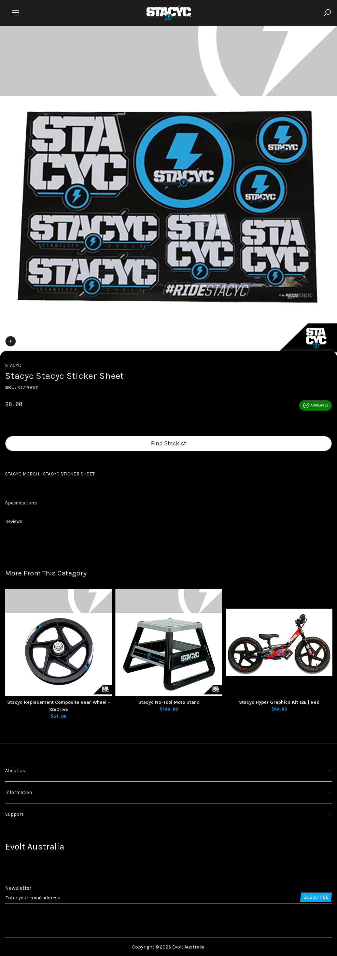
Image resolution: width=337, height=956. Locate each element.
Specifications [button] (21, 503)
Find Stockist (168, 443)
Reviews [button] (14, 521)
